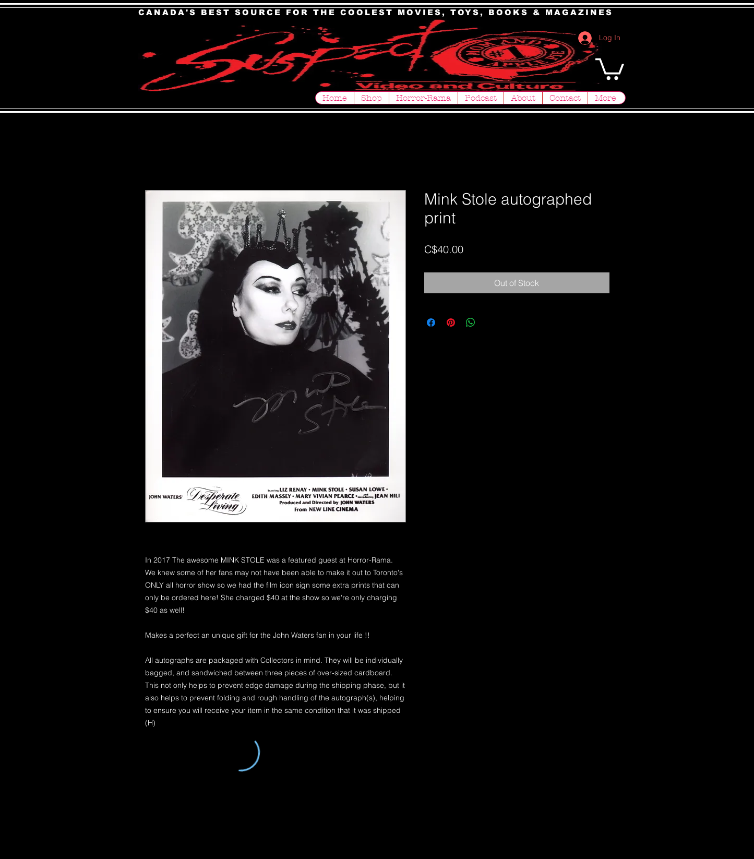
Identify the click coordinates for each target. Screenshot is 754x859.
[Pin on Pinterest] (451, 322)
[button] (609, 68)
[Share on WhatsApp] (470, 322)
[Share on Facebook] (431, 322)
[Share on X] (490, 322)
